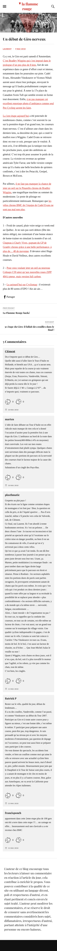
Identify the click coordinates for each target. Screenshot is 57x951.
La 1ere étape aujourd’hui (16, 115)
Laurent (7, 49)
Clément (10, 351)
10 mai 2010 (13, 409)
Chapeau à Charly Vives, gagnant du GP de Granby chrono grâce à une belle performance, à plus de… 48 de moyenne (27, 247)
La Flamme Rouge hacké (16, 312)
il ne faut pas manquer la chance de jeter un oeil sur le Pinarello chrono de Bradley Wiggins (27, 188)
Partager (11, 296)
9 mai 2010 (20, 49)
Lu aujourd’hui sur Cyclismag (22, 284)
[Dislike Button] (18, 401)
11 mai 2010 (13, 689)
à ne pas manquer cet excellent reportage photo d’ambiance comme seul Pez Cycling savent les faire (28, 103)
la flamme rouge (30, 6)
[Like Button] (8, 401)
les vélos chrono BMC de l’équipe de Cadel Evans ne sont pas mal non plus (28, 205)
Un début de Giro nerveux (24, 39)
